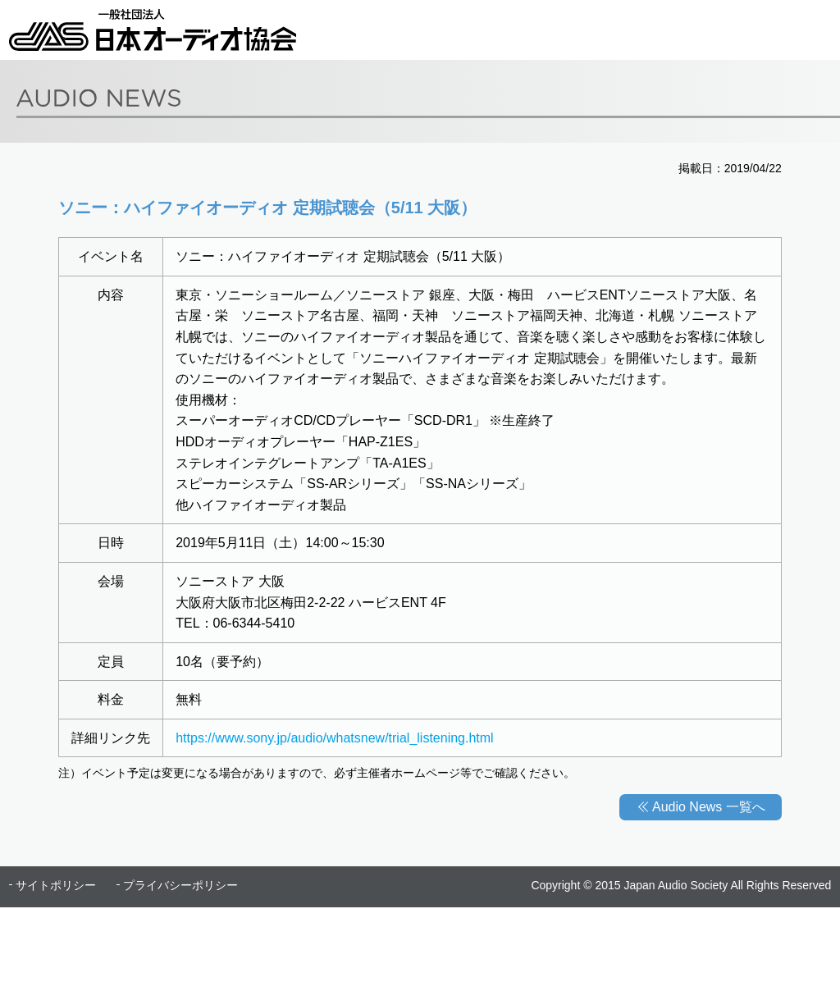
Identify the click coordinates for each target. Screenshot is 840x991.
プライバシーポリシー (180, 885)
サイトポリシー (56, 885)
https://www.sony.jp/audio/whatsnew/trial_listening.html (334, 738)
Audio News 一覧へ (708, 807)
